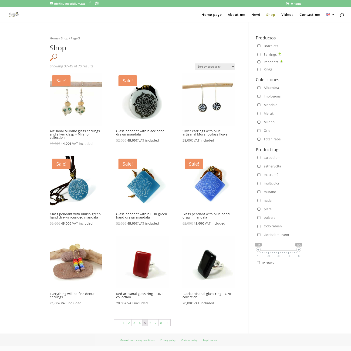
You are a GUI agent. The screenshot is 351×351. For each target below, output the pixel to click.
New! (255, 15)
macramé (271, 174)
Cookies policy (189, 340)
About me (236, 15)
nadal (268, 200)
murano (270, 192)
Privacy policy (168, 340)
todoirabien (273, 226)
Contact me (310, 15)
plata (268, 209)
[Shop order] (215, 66)
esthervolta (272, 166)
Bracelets (271, 46)
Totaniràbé (272, 139)
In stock (268, 263)
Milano (269, 122)
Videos (287, 15)
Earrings (270, 54)
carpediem (272, 157)
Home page (212, 15)
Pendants (271, 62)
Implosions (272, 96)
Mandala (270, 105)
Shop (270, 15)
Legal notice (210, 340)
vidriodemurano (276, 235)
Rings (268, 69)
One (267, 130)
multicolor (272, 183)
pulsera (270, 217)
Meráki (269, 113)
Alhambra (271, 87)
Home (54, 38)
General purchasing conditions (137, 340)
